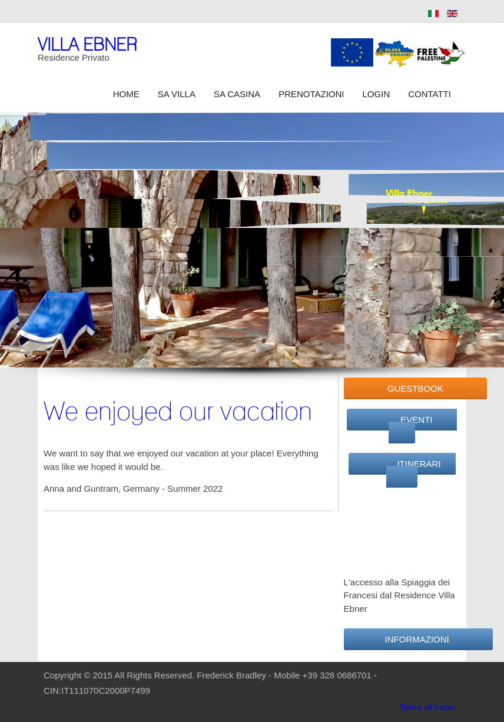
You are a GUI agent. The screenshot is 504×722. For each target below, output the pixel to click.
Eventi (408, 426)
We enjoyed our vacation (178, 410)
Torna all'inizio (427, 707)
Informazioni (418, 639)
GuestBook (415, 388)
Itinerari (408, 470)
